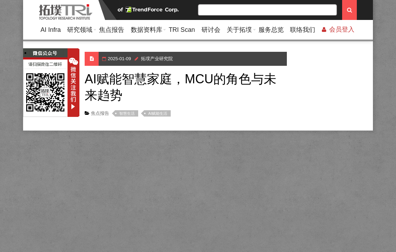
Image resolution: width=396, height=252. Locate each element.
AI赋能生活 (157, 113)
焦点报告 (111, 29)
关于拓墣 (239, 29)
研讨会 (210, 29)
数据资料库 (146, 29)
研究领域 (79, 29)
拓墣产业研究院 (157, 58)
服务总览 (271, 29)
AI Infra (51, 29)
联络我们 (302, 29)
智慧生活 (127, 113)
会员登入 (338, 29)
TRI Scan (182, 29)
